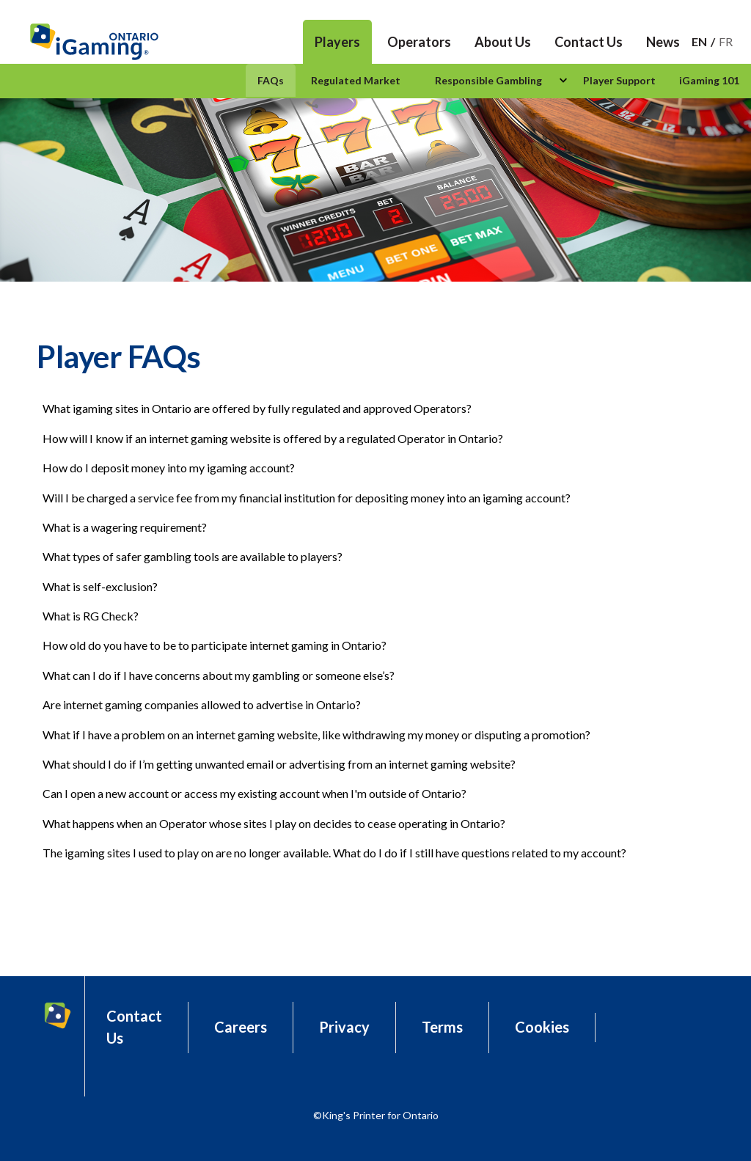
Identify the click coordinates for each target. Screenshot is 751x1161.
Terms (442, 1027)
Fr (726, 41)
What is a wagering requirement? (125, 527)
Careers (240, 1027)
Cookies (542, 1027)
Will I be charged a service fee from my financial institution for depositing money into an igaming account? (307, 498)
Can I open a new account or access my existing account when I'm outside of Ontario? (254, 793)
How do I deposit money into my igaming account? (169, 468)
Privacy (344, 1027)
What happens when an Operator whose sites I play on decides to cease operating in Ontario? (274, 823)
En (699, 41)
